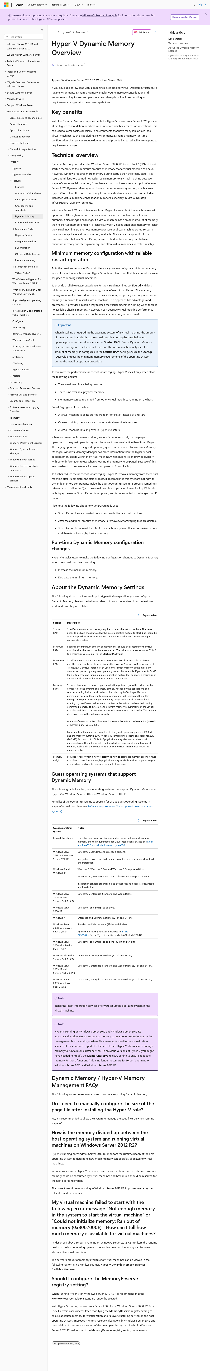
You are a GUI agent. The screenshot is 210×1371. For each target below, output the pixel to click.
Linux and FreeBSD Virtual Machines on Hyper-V (115, 843)
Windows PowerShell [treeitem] (23, 340)
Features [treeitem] (19, 186)
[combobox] (23, 37)
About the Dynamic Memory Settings (183, 49)
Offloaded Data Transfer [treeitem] (27, 254)
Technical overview (178, 43)
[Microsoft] (6, 4)
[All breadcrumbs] (55, 32)
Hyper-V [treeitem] (16, 168)
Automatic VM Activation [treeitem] (28, 193)
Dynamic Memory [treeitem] (25, 216)
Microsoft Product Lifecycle (99, 15)
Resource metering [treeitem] (25, 260)
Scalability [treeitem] (17, 356)
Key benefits (175, 38)
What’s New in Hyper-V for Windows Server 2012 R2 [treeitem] (26, 281)
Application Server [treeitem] (19, 130)
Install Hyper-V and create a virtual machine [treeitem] (27, 313)
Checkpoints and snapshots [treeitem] (24, 208)
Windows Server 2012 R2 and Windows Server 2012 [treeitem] (22, 46)
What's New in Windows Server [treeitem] (23, 54)
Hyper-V (66, 32)
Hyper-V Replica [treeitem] (23, 235)
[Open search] (193, 5)
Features (80, 32)
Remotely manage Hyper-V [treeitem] (26, 333)
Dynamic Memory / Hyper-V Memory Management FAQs (183, 57)
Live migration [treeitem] (22, 247)
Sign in (202, 4)
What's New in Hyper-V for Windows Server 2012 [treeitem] (26, 292)
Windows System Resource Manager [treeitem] (24, 451)
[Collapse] (42, 30)
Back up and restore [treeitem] (25, 199)
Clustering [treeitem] (17, 363)
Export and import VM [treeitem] (27, 222)
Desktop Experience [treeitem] (20, 136)
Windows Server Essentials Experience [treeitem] (23, 468)
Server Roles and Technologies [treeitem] (26, 117)
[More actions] (155, 32)
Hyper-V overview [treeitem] (21, 174)
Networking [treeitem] (18, 327)
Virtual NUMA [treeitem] (22, 272)
